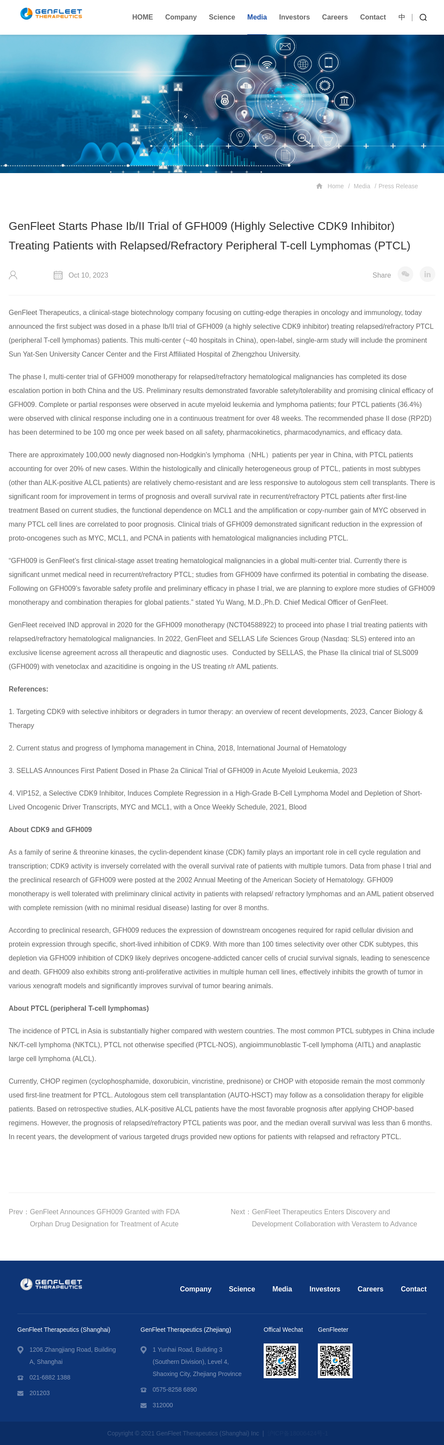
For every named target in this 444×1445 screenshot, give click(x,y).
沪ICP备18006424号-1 (298, 1433)
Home (330, 186)
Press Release (398, 186)
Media (257, 17)
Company (181, 17)
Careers (335, 17)
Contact (373, 17)
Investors (294, 17)
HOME (142, 17)
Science (222, 17)
